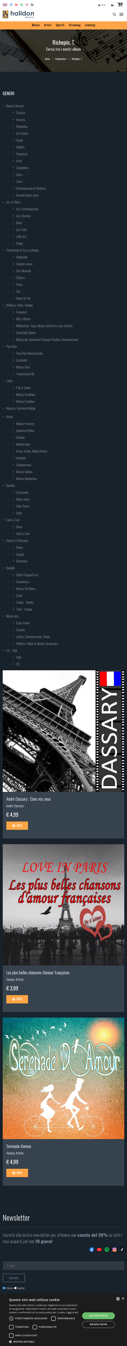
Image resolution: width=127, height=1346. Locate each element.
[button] (44, 1341)
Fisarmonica (22, 581)
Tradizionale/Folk (25, 373)
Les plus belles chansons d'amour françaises (37, 972)
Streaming (75, 25)
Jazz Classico (23, 215)
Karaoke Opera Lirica (27, 195)
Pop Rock (11, 346)
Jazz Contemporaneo (27, 209)
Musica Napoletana (26, 478)
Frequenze (21, 312)
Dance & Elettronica (17, 540)
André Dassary (15, 805)
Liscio (19, 595)
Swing (19, 243)
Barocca (20, 119)
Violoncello (21, 257)
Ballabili (10, 568)
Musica (36, 25)
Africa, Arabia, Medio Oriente (31, 451)
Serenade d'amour (18, 1146)
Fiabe (19, 513)
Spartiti (60, 25)
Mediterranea (23, 444)
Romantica (22, 126)
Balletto (20, 147)
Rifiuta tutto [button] (98, 1324)
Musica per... (13, 616)
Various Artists (15, 979)
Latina (9, 380)
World (9, 416)
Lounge (20, 554)
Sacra (19, 181)
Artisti (47, 25)
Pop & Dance (23, 387)
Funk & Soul (12, 519)
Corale (19, 140)
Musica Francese (25, 423)
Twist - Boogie (24, 609)
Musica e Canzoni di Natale (20, 408)
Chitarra (20, 277)
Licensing (90, 25)
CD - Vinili (11, 650)
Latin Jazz (21, 236)
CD (18, 664)
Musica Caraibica (25, 401)
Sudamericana (23, 464)
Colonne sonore (24, 264)
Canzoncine (22, 492)
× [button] (123, 1298)
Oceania (20, 437)
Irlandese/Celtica (25, 430)
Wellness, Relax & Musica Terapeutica (37, 643)
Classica (20, 112)
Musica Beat (23, 367)
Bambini (10, 485)
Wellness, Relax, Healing (19, 305)
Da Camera (22, 133)
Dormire (20, 629)
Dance (19, 547)
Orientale (21, 458)
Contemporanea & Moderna (31, 188)
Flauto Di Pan (23, 298)
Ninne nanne (22, 499)
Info (17, 825)
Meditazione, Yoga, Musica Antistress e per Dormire (44, 325)
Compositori (60, 59)
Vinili (18, 657)
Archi (19, 160)
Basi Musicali (23, 270)
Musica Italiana (24, 471)
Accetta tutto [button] (98, 1315)
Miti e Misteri (23, 319)
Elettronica (22, 561)
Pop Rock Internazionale (29, 353)
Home (47, 59)
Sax (18, 291)
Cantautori (21, 360)
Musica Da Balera (25, 588)
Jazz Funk (21, 229)
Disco (19, 526)
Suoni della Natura (26, 332)
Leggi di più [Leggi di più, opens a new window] (72, 1312)
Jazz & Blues (13, 202)
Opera (19, 174)
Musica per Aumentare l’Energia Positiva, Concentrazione (47, 339)
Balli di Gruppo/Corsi (27, 574)
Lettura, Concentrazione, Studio (33, 636)
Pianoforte (21, 154)
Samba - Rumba (25, 602)
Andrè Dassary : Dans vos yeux (28, 798)
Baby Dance (22, 506)
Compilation (22, 167)
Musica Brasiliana (25, 394)
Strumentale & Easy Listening (22, 250)
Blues (19, 222)
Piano (19, 284)
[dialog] (63, 1320)
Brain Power (23, 623)
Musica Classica (15, 105)
